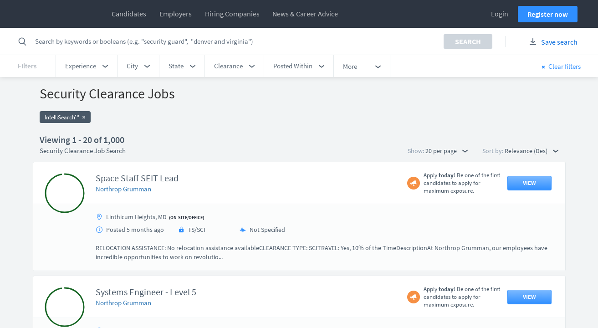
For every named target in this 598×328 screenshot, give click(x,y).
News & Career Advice (305, 13)
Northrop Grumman (123, 188)
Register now (547, 14)
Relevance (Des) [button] (531, 151)
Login (499, 13)
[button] (86, 66)
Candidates (129, 13)
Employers (175, 13)
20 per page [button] (446, 151)
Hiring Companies (232, 13)
